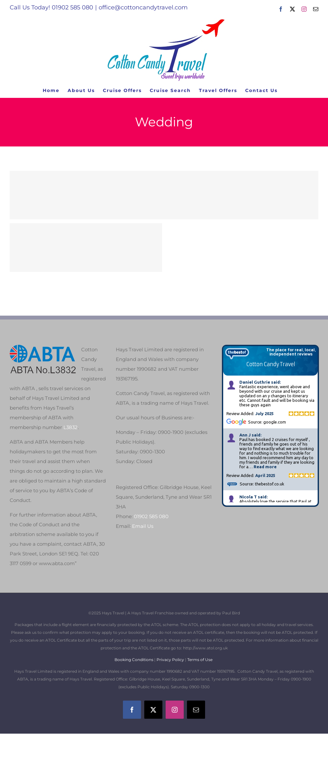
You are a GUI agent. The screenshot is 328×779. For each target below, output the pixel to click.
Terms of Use (200, 659)
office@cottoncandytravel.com (143, 7)
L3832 (70, 427)
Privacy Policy (170, 659)
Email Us (142, 526)
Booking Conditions (134, 659)
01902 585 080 (151, 516)
